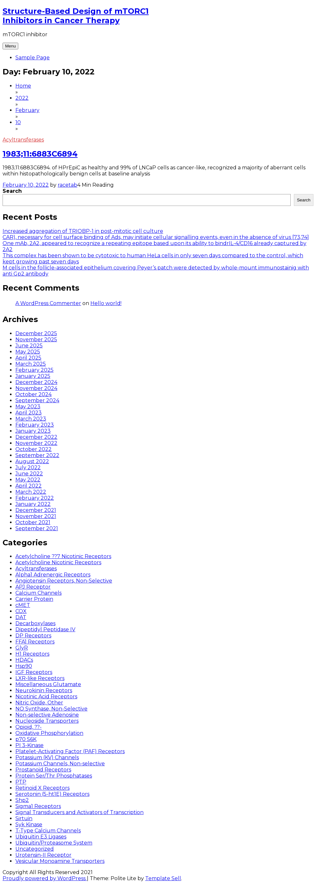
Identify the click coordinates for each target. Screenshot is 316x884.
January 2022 (33, 504)
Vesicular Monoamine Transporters (59, 861)
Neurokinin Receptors (43, 690)
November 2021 (35, 516)
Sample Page (32, 58)
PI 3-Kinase (29, 745)
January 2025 (32, 376)
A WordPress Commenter (48, 303)
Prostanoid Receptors (43, 770)
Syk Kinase (28, 824)
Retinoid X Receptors (42, 788)
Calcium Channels (38, 593)
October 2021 (32, 522)
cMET (22, 605)
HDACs (24, 660)
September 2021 (36, 528)
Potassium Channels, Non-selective (60, 764)
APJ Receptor (33, 587)
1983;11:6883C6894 (40, 153)
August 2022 (32, 461)
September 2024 (37, 400)
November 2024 (36, 388)
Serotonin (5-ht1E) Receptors (52, 794)
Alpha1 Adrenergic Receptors (52, 575)
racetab (67, 185)
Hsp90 (23, 666)
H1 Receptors (32, 654)
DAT (20, 617)
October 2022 (33, 449)
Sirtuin (23, 818)
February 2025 (34, 370)
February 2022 (34, 498)
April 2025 (28, 358)
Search (12, 191)
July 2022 (28, 467)
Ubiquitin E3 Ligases (40, 837)
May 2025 (27, 352)
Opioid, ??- (28, 727)
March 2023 (30, 419)
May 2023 (27, 407)
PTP (20, 782)
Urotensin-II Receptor (43, 855)
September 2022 (37, 455)
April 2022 (28, 486)
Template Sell (163, 878)
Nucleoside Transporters (47, 721)
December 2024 (36, 382)
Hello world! (105, 303)
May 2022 (27, 480)
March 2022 (30, 492)
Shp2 (22, 800)
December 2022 (36, 437)
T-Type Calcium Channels (48, 831)
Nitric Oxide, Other (39, 703)
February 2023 (34, 425)
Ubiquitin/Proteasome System (53, 843)
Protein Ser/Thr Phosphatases (53, 776)
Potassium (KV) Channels (47, 757)
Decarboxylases (35, 623)
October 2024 (33, 394)
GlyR (21, 648)
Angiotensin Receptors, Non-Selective (63, 581)
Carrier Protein (34, 599)
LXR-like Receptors (39, 678)
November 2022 (36, 443)
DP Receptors (33, 636)
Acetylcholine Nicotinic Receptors (58, 562)
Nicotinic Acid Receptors (46, 696)
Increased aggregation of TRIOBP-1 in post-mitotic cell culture (83, 231)
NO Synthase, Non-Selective (51, 709)
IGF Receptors (33, 672)
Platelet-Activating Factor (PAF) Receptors (70, 751)
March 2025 (30, 364)
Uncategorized (34, 849)
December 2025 (36, 333)
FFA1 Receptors (34, 642)
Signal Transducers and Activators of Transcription (79, 812)
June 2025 (29, 346)
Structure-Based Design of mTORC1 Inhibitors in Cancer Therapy (76, 15)
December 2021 (35, 510)
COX (21, 611)
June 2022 (29, 474)
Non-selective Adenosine (47, 715)
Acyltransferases (23, 140)
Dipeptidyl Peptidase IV (45, 629)
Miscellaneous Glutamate (48, 684)
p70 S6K (26, 739)
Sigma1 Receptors (38, 806)
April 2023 (28, 413)
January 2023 (33, 431)
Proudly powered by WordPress (45, 878)
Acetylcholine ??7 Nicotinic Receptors (63, 556)
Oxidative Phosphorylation (49, 733)
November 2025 (36, 339)
